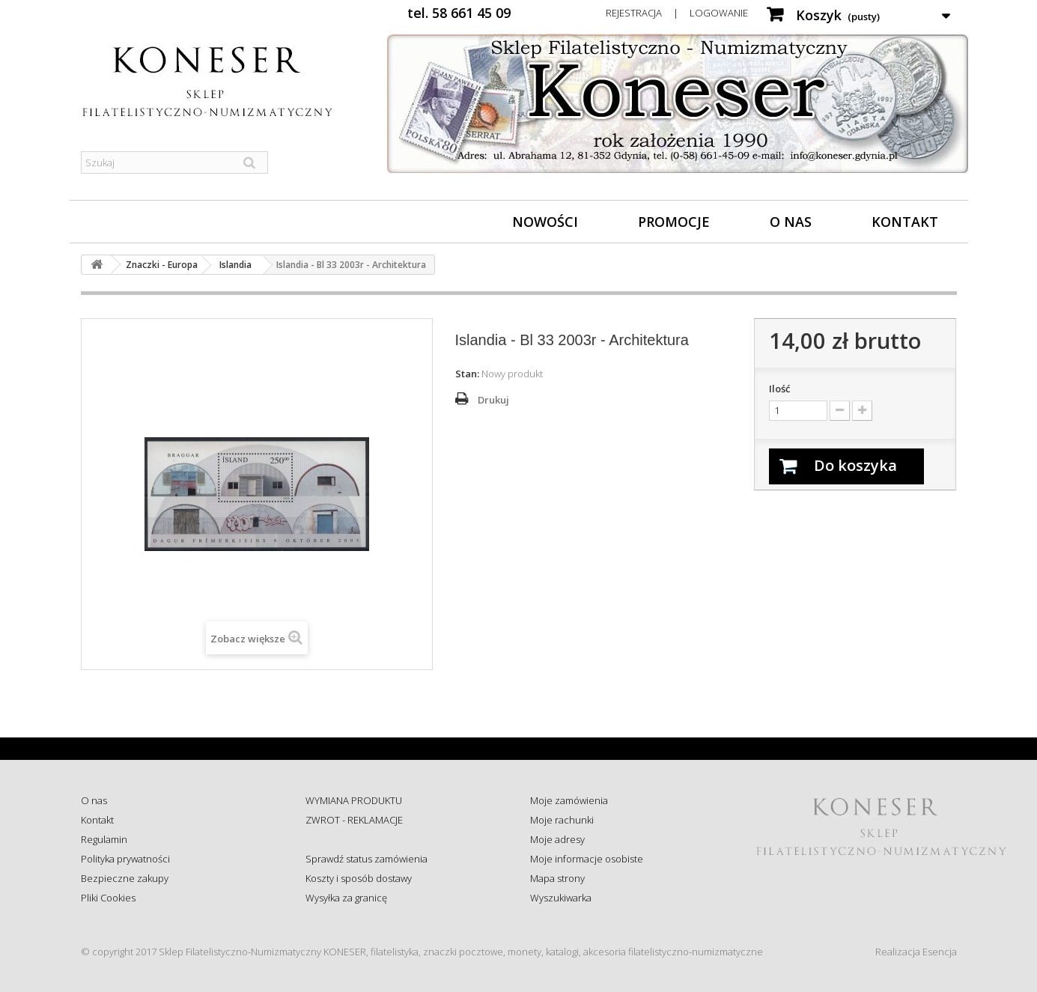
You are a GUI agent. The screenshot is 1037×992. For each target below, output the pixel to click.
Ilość (779, 388)
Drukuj (493, 400)
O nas (791, 222)
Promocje (674, 222)
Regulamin (104, 839)
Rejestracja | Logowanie (677, 12)
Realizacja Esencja (916, 951)
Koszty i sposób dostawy (358, 878)
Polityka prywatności (125, 858)
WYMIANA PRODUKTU (353, 800)
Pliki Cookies (108, 897)
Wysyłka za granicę (346, 897)
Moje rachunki (562, 820)
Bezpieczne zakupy (124, 878)
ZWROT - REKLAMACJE (354, 820)
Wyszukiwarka (561, 897)
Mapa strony (557, 878)
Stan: (467, 373)
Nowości (545, 222)
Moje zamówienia (569, 800)
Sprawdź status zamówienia (366, 858)
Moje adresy (557, 839)
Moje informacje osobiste (586, 858)
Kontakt (905, 222)
